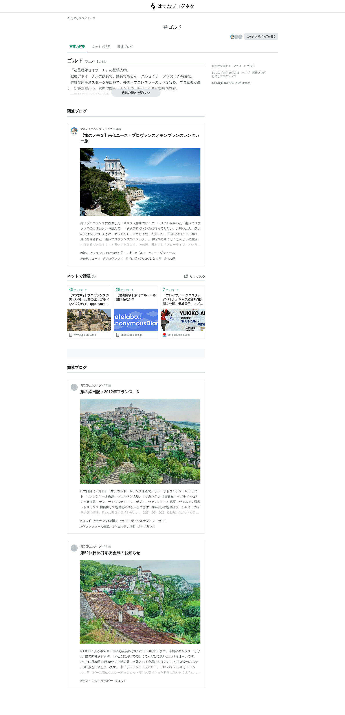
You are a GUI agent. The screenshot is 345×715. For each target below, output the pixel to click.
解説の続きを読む (135, 92)
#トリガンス (147, 526)
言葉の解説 (77, 46)
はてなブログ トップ (81, 18)
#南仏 (84, 253)
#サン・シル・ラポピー (96, 680)
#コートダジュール (162, 253)
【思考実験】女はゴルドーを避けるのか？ (136, 297)
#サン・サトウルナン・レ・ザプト (144, 520)
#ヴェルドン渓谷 (124, 526)
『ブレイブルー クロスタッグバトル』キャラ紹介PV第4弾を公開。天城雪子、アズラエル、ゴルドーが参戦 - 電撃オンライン (183, 299)
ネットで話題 (101, 46)
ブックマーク (78, 290)
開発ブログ (259, 72)
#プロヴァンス (113, 258)
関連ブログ (125, 46)
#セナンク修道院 (105, 520)
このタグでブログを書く (261, 36)
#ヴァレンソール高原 (95, 526)
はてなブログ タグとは (225, 72)
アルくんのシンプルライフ (96, 129)
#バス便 (169, 258)
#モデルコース (90, 258)
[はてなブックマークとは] (93, 276)
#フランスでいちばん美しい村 (112, 253)
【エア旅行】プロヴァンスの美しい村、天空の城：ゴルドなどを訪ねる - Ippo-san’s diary (89, 299)
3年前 (107, 546)
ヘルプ (246, 72)
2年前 (118, 129)
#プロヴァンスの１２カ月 (144, 258)
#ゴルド (140, 253)
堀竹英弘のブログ (90, 385)
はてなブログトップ (224, 76)
